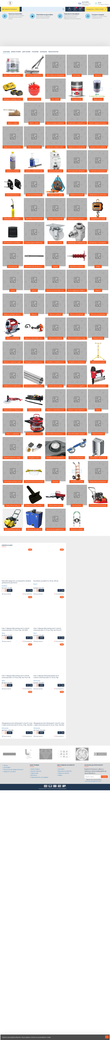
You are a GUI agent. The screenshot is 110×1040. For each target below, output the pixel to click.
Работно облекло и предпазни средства (13, 458)
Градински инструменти (76, 147)
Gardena (4, 586)
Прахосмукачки (53, 51)
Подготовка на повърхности (13, 410)
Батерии (98, 75)
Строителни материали (98, 481)
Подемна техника (34, 410)
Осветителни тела (98, 362)
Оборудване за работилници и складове (34, 362)
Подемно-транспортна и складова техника (77, 410)
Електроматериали (12, 195)
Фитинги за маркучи (34, 529)
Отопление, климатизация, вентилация (34, 386)
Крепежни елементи (77, 266)
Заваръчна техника (76, 195)
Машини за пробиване (98, 314)
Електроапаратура (55, 171)
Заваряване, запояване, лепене (13, 219)
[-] (6, 591)
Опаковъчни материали (77, 362)
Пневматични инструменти (98, 386)
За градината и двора (55, 195)
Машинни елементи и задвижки (77, 338)
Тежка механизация (55, 505)
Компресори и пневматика (77, 242)
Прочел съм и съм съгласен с (93, 780)
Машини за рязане (13, 338)
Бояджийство (76, 99)
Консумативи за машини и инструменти (34, 266)
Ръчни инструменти (77, 458)
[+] (6, 589)
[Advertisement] (55, 33)
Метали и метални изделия (13, 362)
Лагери (98, 266)
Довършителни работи (98, 147)
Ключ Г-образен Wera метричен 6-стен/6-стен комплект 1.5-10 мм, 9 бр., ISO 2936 (16, 629)
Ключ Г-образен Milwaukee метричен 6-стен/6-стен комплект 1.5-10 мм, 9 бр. (46, 676)
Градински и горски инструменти (55, 147)
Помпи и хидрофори (12, 434)
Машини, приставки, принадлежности (34, 338)
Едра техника (26, 51)
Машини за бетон (55, 314)
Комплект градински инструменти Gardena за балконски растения (16, 582)
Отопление (35, 51)
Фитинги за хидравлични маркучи (55, 529)
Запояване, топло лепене (34, 219)
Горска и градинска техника (98, 123)
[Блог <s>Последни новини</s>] (101, 3)
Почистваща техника (34, 434)
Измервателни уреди (98, 219)
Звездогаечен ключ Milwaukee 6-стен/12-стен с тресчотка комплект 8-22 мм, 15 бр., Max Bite (17, 724)
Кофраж (55, 266)
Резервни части (34, 458)
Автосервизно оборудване (55, 75)
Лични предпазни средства (77, 290)
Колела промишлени (55, 242)
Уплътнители (77, 505)
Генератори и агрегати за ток (77, 123)
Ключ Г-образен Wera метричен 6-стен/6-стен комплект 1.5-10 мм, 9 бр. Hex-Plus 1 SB (16, 676)
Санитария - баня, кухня (98, 458)
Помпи (98, 410)
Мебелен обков (98, 338)
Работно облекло (98, 434)
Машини (34, 314)
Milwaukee (36, 681)
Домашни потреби (13, 171)
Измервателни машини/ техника (77, 219)
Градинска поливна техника (13, 147)
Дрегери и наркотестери (34, 171)
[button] (9, 590)
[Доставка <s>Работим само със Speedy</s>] (84, 3)
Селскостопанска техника (34, 481)
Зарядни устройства (55, 219)
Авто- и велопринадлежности (13, 75)
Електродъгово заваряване (77, 171)
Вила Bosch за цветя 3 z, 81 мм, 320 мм (45, 581)
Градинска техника (34, 147)
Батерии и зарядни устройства (13, 99)
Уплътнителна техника (98, 505)
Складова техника (77, 481)
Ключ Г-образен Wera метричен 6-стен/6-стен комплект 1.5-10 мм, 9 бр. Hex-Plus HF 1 (47, 629)
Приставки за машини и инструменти (55, 434)
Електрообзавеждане (34, 195)
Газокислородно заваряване (55, 123)
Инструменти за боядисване (13, 242)
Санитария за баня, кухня (12, 481)
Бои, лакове (55, 99)
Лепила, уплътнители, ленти (55, 290)
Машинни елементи (55, 338)
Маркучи (98, 290)
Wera (3, 633)
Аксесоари (76, 75)
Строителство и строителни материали (34, 505)
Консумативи (12, 266)
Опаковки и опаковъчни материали (55, 362)
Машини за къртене (76, 314)
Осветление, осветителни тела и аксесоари (13, 386)
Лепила (34, 290)
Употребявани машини (13, 529)
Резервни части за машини (55, 458)
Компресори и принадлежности (98, 242)
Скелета (55, 481)
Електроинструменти (98, 171)
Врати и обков (13, 123)
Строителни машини (13, 505)
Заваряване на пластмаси (98, 195)
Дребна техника (16, 51)
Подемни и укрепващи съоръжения (55, 410)
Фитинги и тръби (77, 529)
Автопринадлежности (34, 75)
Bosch (35, 584)
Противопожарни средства (77, 434)
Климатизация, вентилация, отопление (34, 242)
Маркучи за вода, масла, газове (13, 314)
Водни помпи (98, 99)
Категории (6, 51)
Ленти (13, 290)
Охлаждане (43, 51)
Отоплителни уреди (55, 386)
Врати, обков (34, 123)
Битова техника (34, 99)
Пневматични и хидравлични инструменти (77, 386)
